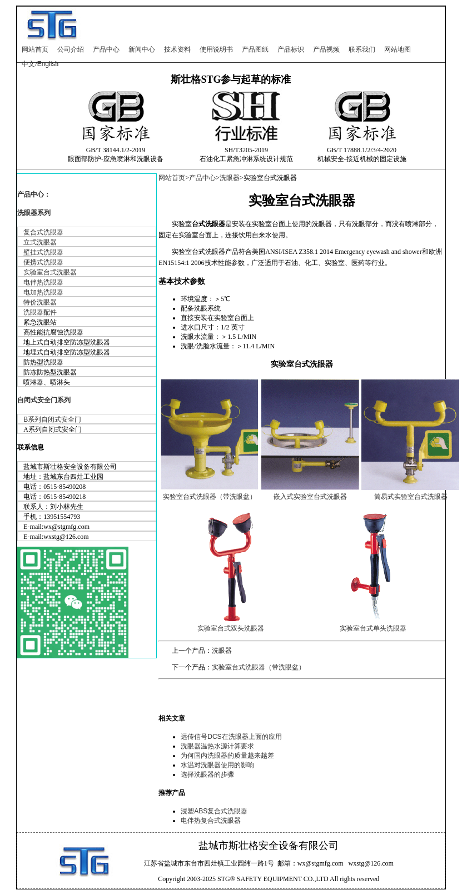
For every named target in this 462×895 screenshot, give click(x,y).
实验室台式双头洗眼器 (230, 628)
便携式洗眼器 (43, 262)
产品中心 (106, 49)
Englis (46, 64)
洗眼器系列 (34, 213)
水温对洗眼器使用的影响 (217, 765)
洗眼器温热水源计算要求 (217, 746)
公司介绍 (70, 49)
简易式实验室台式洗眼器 (411, 497)
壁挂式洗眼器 (43, 252)
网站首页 (35, 49)
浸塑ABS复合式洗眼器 (214, 811)
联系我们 (362, 49)
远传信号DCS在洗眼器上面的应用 (231, 737)
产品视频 (326, 49)
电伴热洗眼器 (43, 282)
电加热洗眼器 (43, 292)
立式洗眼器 (40, 242)
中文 (28, 64)
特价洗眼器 (40, 302)
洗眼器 (230, 178)
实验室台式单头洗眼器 (373, 628)
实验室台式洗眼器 (50, 272)
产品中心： (34, 194)
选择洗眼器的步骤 (207, 774)
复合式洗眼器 (43, 232)
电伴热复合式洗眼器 (211, 820)
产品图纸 (255, 49)
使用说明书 (216, 49)
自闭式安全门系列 (44, 400)
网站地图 (397, 49)
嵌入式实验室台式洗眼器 (310, 497)
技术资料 (177, 49)
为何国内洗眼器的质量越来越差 (227, 755)
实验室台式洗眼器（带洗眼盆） (209, 497)
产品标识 (290, 49)
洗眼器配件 (40, 312)
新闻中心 (141, 49)
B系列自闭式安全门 (52, 419)
